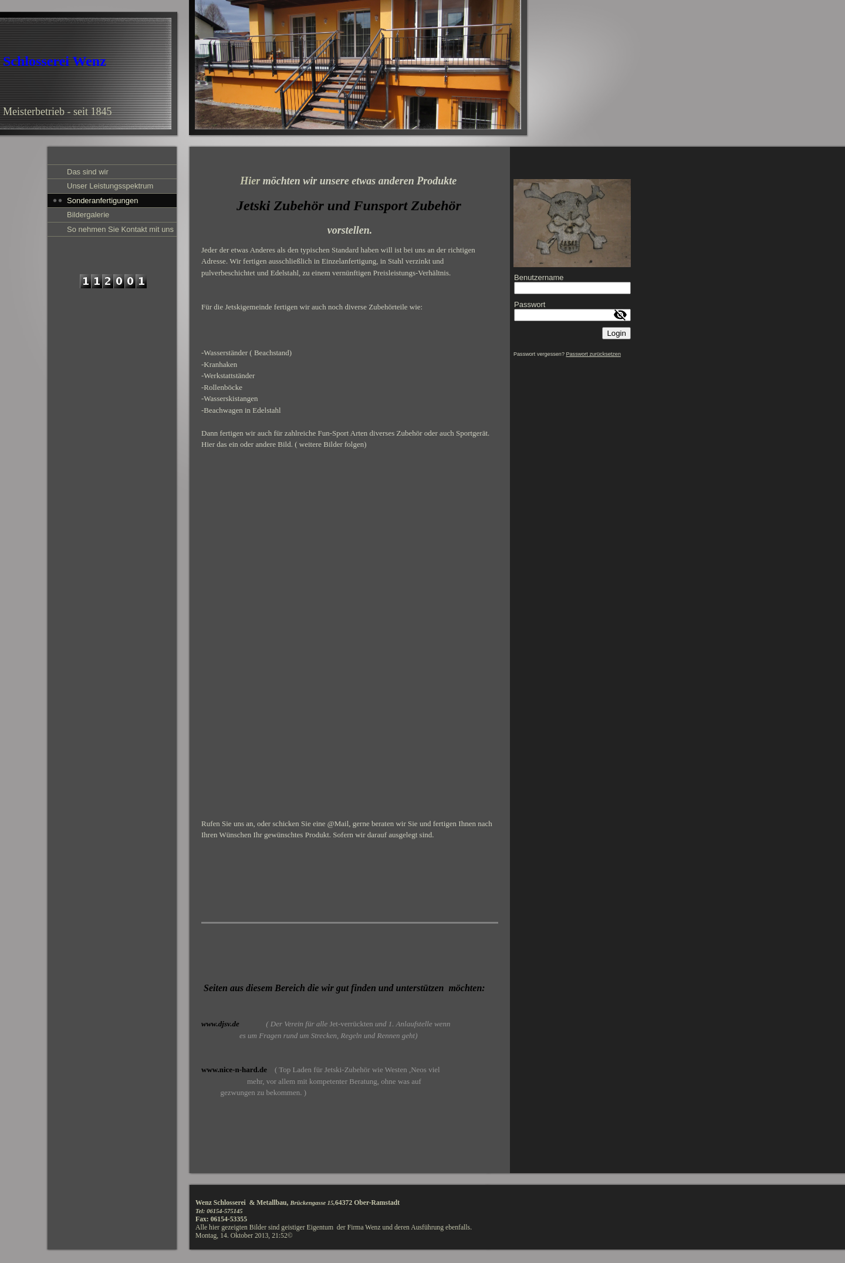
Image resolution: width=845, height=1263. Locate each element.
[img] (264, 69)
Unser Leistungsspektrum (110, 185)
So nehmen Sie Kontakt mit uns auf (120, 230)
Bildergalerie (88, 214)
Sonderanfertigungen (102, 200)
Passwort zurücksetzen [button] (593, 354)
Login (616, 333)
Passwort (529, 304)
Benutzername (539, 277)
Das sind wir (88, 171)
